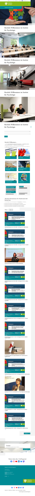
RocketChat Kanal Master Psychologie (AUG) (11, 208)
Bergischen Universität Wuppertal (19, 144)
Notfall (20, 0)
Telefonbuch (13, 0)
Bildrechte (13, 492)
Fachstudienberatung (10, 195)
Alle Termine (26, 451)
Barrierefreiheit (20, 492)
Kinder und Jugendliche (23, 189)
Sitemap (24, 492)
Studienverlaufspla (21, 208)
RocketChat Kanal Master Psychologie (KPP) (11, 207)
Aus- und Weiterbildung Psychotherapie (10, 193)
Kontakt (6, 478)
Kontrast (10, 0)
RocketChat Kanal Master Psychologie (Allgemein (12, 206)
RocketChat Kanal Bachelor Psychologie (10, 205)
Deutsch (29, 0)
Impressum (6, 492)
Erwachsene (21, 188)
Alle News (26, 435)
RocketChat (20, 203)
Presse (17, 492)
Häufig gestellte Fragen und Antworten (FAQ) (10, 191)
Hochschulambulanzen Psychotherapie (23, 195)
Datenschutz (10, 492)
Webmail (17, 0)
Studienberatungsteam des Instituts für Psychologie (10, 188)
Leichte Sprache (24, 0)
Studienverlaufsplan (20, 205)
